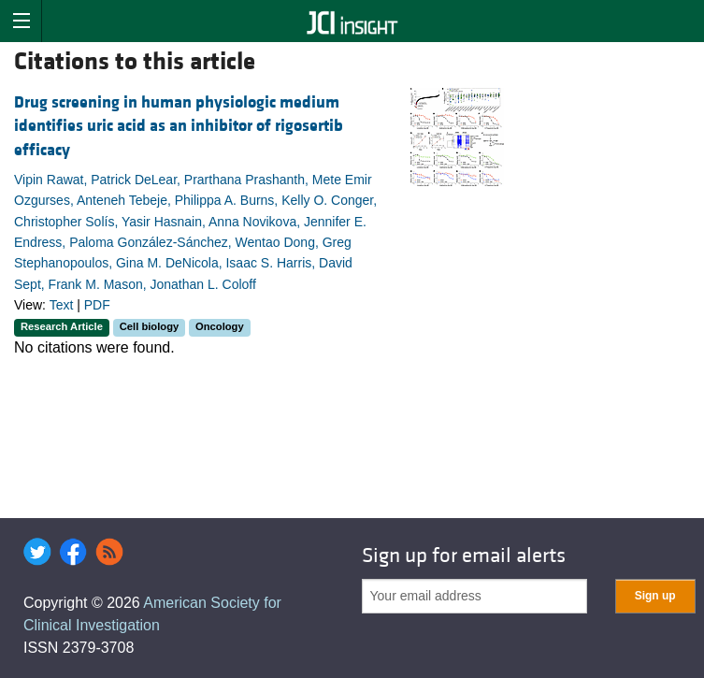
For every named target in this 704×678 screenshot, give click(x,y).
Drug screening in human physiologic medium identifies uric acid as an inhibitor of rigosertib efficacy (178, 126)
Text (62, 304)
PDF (97, 304)
